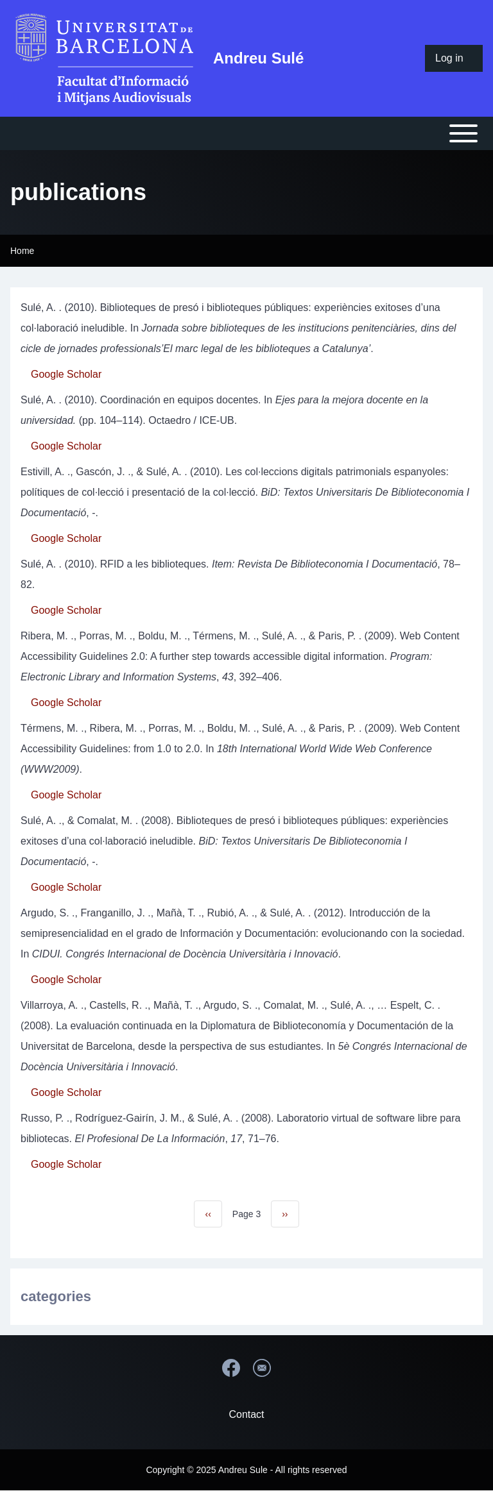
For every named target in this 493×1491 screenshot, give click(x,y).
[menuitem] (454, 58)
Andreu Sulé (258, 58)
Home (22, 251)
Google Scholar (66, 374)
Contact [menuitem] (246, 1414)
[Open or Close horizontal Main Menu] (246, 133)
